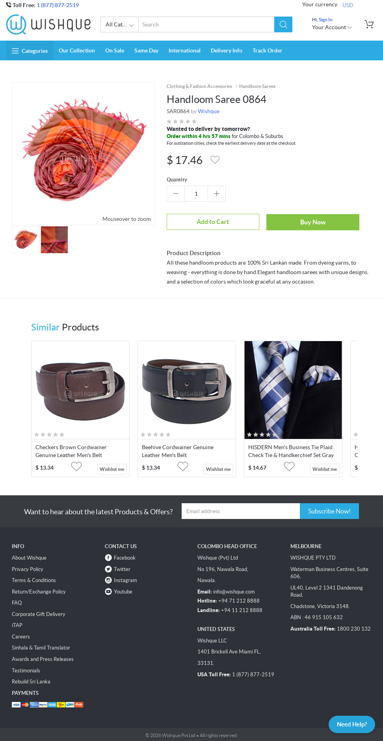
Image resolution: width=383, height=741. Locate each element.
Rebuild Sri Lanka (31, 680)
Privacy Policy (27, 568)
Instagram (125, 579)
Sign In (326, 19)
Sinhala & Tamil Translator (41, 646)
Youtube (123, 590)
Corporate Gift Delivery (38, 613)
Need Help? (349, 723)
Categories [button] (30, 50)
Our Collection (77, 50)
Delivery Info (226, 50)
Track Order (268, 50)
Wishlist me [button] (112, 467)
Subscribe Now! (329, 509)
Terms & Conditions (34, 579)
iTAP (17, 624)
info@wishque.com (234, 590)
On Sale (114, 50)
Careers (21, 635)
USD (347, 5)
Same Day (146, 50)
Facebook (125, 556)
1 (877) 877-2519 (58, 5)
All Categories (122, 25)
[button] (283, 24)
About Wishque (29, 556)
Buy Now (264, 221)
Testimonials (26, 669)
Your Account (332, 27)
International (185, 50)
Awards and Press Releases (43, 658)
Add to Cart (196, 221)
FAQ (17, 601)
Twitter (122, 568)
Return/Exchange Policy (39, 590)
